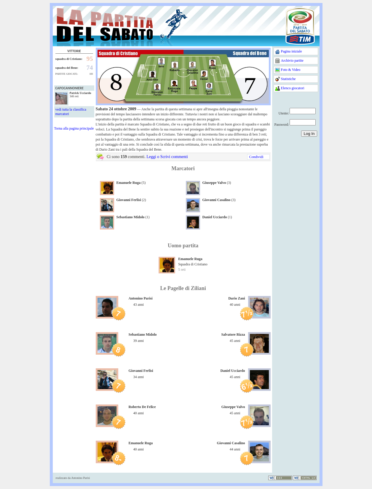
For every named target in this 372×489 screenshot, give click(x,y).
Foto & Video (291, 70)
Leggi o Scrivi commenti (167, 156)
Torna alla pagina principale (74, 128)
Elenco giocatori (292, 88)
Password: (281, 124)
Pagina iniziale (291, 51)
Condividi (256, 157)
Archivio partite (292, 60)
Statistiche (288, 79)
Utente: (284, 113)
